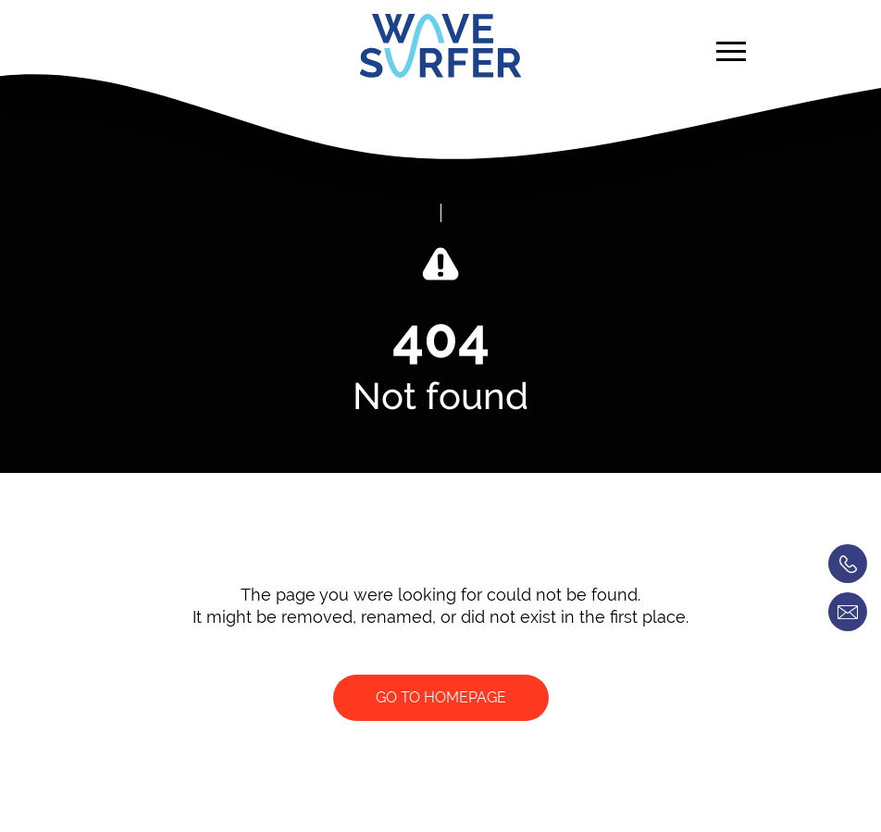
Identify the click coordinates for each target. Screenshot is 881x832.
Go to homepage (441, 697)
